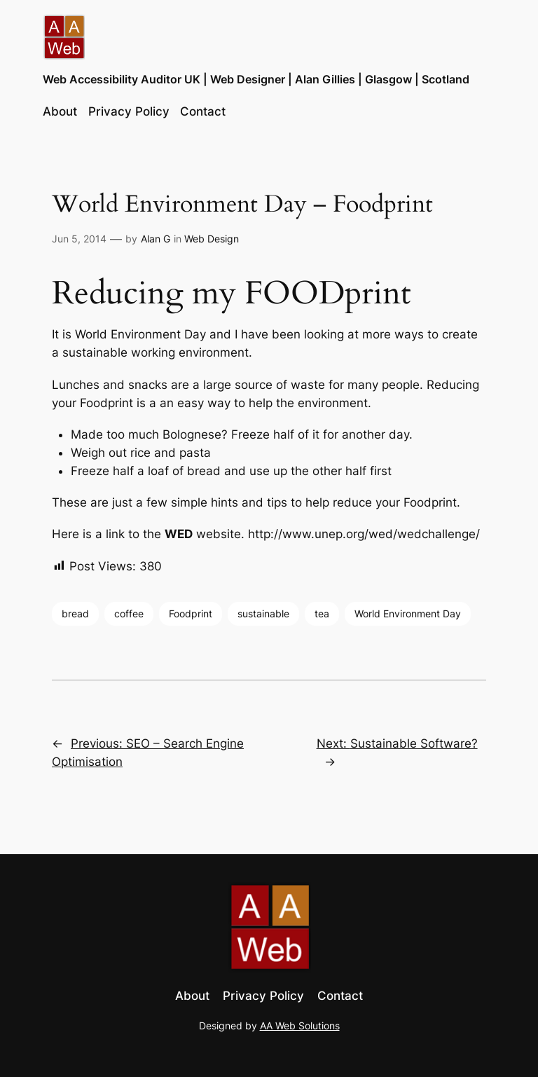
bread (75, 613)
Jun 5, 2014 (79, 239)
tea (322, 613)
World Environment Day (407, 613)
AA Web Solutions (300, 1025)
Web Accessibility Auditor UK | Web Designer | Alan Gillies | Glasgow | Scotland (256, 79)
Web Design (211, 239)
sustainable (263, 613)
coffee (129, 613)
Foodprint (190, 613)
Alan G (155, 239)
